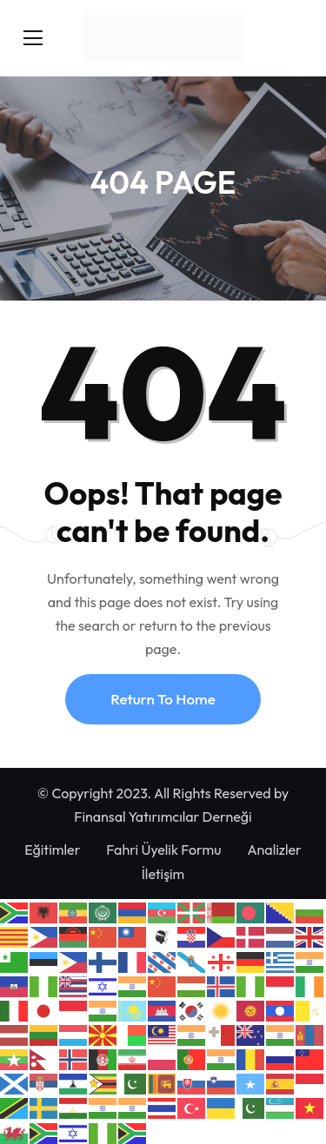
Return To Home (162, 699)
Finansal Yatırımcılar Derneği (162, 816)
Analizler (274, 849)
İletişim (163, 874)
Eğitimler (52, 849)
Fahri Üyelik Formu (163, 849)
